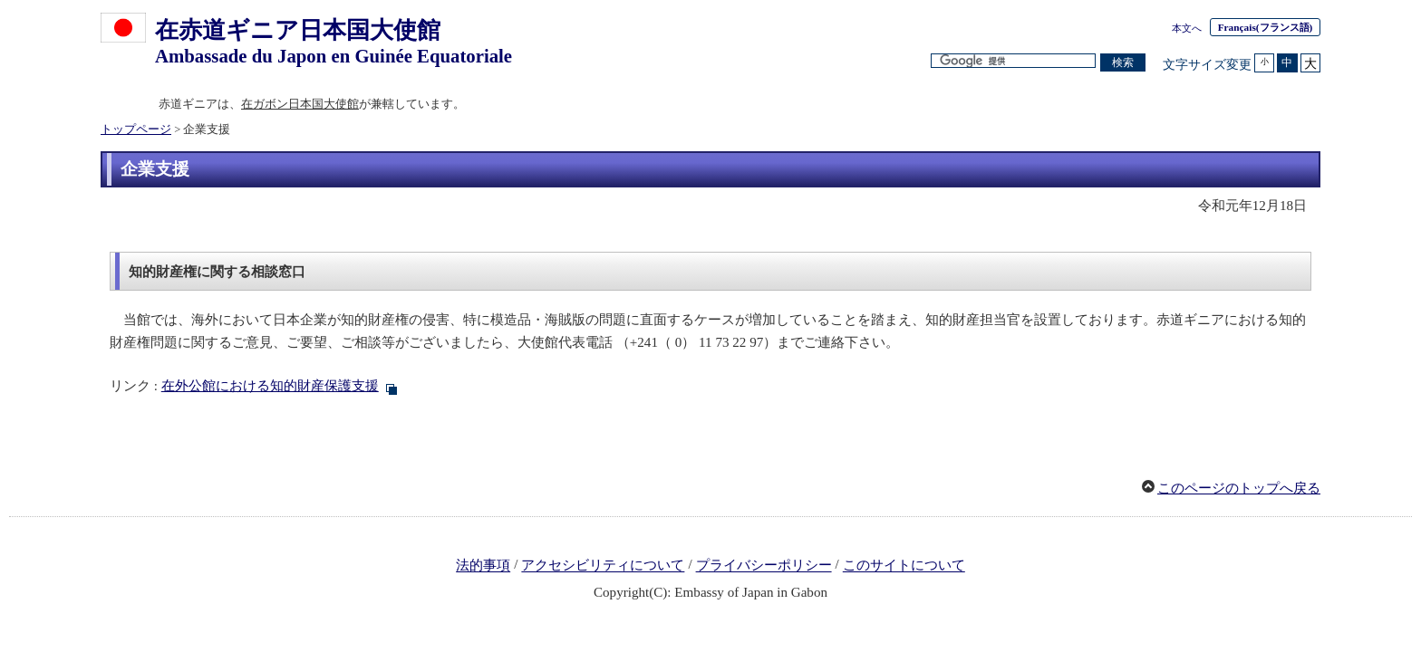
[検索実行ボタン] (1123, 62)
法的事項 (483, 566)
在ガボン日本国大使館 (300, 103)
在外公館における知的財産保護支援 (270, 386)
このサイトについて (904, 566)
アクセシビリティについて (602, 566)
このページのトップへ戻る (1238, 488)
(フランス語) (1265, 27)
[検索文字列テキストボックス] (1013, 61)
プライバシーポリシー (764, 566)
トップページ (136, 129)
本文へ (1187, 28)
